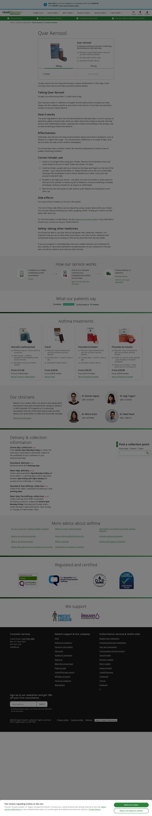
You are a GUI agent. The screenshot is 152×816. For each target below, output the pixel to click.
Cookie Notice (94, 809)
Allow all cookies (131, 805)
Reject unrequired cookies (131, 811)
